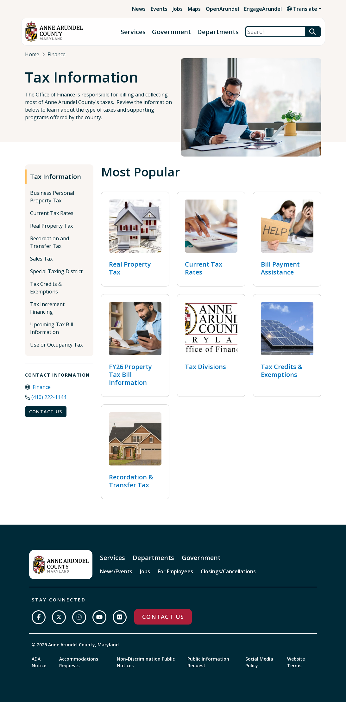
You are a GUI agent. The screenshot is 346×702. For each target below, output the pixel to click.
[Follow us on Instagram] (79, 617)
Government (171, 32)
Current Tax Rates (51, 213)
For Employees (175, 571)
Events (159, 8)
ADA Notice (39, 662)
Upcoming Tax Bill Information (51, 328)
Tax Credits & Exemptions (46, 287)
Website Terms (296, 662)
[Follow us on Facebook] (39, 617)
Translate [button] (302, 8)
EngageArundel (263, 8)
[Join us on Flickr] (120, 617)
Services (133, 32)
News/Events (116, 571)
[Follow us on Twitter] (59, 617)
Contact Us (45, 412)
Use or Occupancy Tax (56, 344)
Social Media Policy (259, 662)
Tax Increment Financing (47, 308)
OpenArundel (222, 8)
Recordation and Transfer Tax (49, 242)
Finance (56, 54)
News (139, 8)
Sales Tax (41, 258)
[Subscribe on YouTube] (99, 617)
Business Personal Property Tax (52, 196)
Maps (194, 8)
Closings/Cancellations (228, 571)
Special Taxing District (56, 271)
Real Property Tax (51, 225)
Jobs (178, 8)
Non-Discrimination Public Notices (146, 662)
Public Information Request (208, 662)
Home (32, 54)
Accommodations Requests (78, 662)
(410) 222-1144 (48, 397)
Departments (218, 32)
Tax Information (55, 176)
